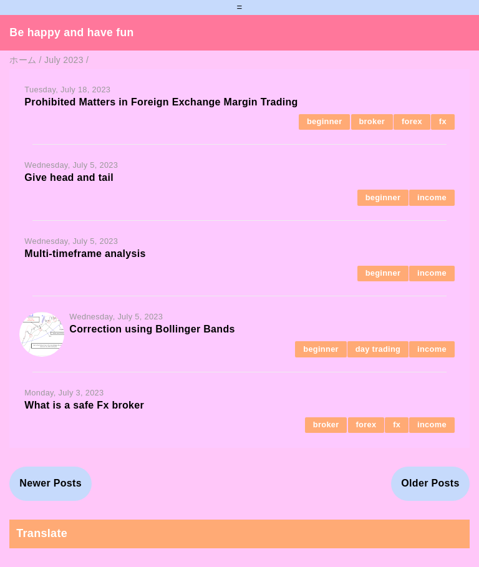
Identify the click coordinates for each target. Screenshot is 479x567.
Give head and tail (69, 177)
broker (372, 121)
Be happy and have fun (71, 32)
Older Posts (430, 483)
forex (412, 121)
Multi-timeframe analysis (84, 253)
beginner (324, 121)
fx (443, 121)
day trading (378, 349)
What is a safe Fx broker (84, 405)
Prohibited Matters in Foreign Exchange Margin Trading (161, 102)
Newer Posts (50, 483)
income (432, 197)
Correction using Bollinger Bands (152, 329)
